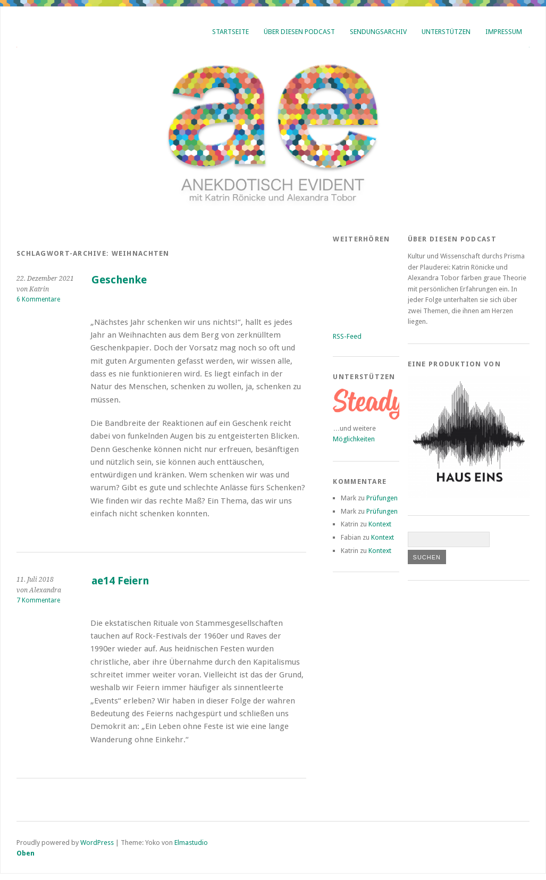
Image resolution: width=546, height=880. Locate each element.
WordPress (97, 843)
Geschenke (119, 280)
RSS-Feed (347, 336)
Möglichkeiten (354, 439)
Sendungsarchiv (378, 32)
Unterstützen (446, 32)
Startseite (230, 32)
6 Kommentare (38, 299)
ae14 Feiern (120, 581)
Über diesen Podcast (299, 32)
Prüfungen (382, 498)
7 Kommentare (38, 600)
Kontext (379, 524)
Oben (25, 853)
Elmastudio (191, 843)
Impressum (503, 32)
